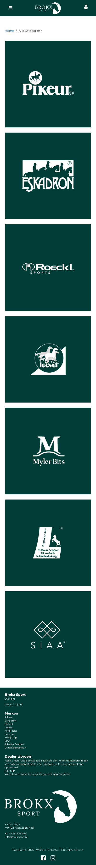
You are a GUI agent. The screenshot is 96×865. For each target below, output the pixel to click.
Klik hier (10, 770)
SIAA (7, 740)
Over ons (10, 698)
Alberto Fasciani (14, 744)
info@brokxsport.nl (16, 837)
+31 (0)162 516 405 (15, 833)
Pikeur (9, 717)
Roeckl (9, 724)
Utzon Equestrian (15, 747)
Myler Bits (11, 730)
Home (9, 31)
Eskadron (10, 720)
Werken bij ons (14, 704)
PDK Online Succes (71, 850)
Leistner (10, 734)
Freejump (11, 737)
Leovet (9, 727)
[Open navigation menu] (10, 8)
